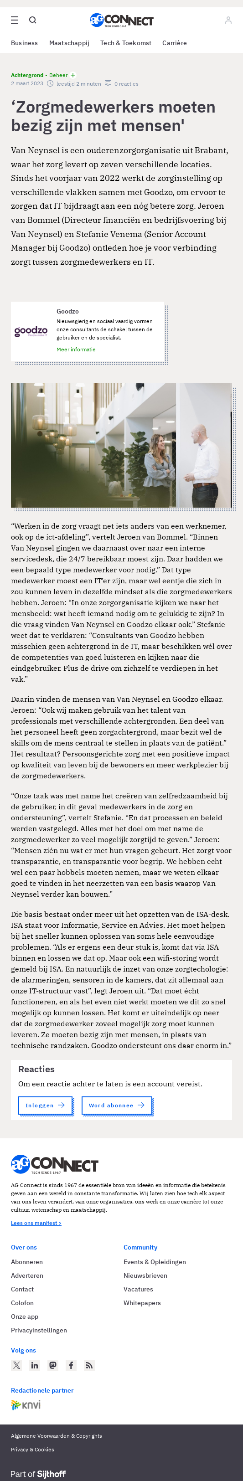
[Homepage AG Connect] (122, 20)
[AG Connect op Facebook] (71, 1365)
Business (24, 43)
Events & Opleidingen (155, 1262)
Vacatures (138, 1289)
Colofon (22, 1303)
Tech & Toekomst (125, 43)
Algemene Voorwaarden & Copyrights (56, 1435)
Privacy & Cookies (32, 1449)
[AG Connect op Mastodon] (52, 1365)
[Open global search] (32, 20)
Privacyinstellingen (39, 1330)
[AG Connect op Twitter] (16, 1365)
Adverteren (27, 1275)
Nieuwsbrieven (145, 1275)
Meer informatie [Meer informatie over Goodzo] (76, 349)
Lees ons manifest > (36, 1222)
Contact (22, 1289)
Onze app (24, 1316)
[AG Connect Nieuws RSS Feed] (89, 1365)
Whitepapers (142, 1303)
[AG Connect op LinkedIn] (34, 1365)
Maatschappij (69, 43)
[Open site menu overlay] (14, 20)
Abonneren (27, 1262)
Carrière (174, 43)
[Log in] (228, 20)
